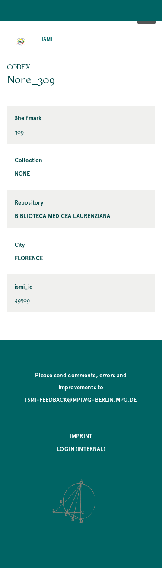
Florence (29, 258)
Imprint (81, 436)
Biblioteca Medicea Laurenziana (63, 215)
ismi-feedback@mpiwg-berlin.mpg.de (81, 399)
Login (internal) (81, 449)
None (22, 173)
